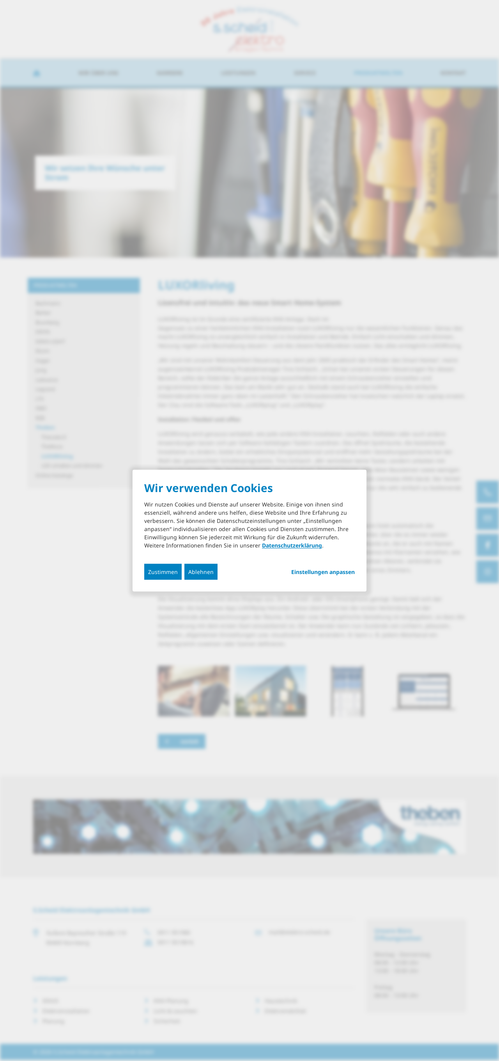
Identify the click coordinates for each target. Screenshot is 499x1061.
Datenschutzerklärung (292, 545)
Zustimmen (163, 572)
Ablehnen (201, 572)
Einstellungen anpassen (323, 572)
